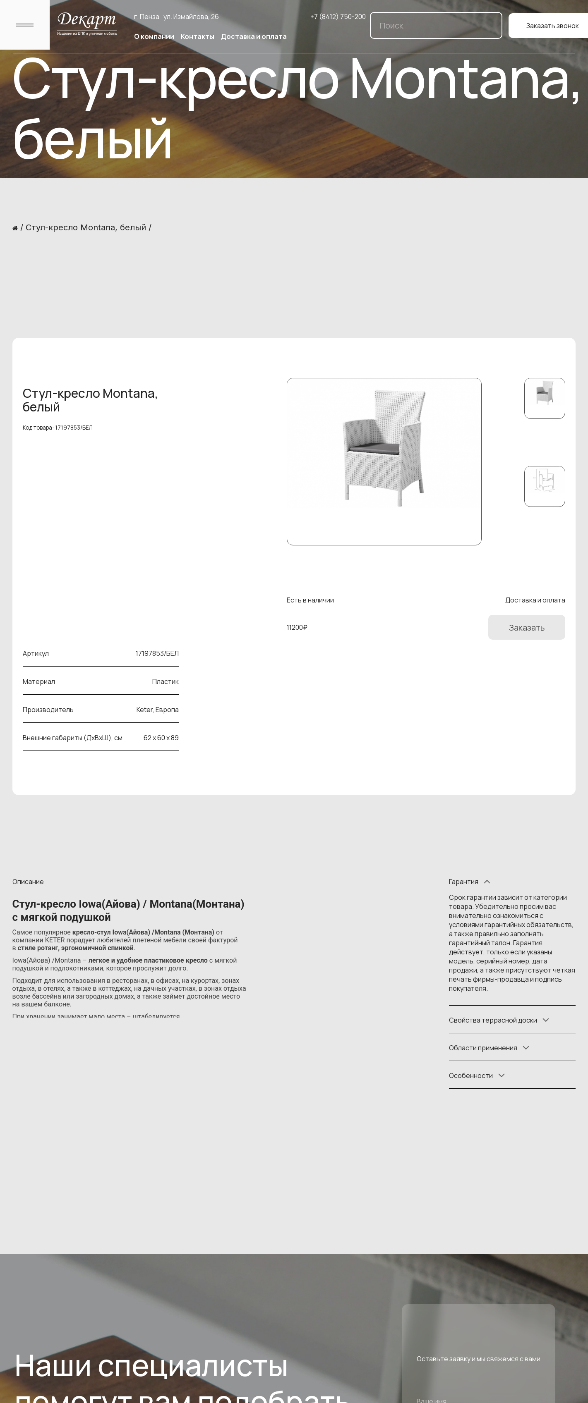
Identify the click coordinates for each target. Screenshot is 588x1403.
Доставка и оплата (254, 36)
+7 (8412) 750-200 (338, 16)
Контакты (197, 36)
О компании (154, 36)
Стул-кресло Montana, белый (86, 227)
